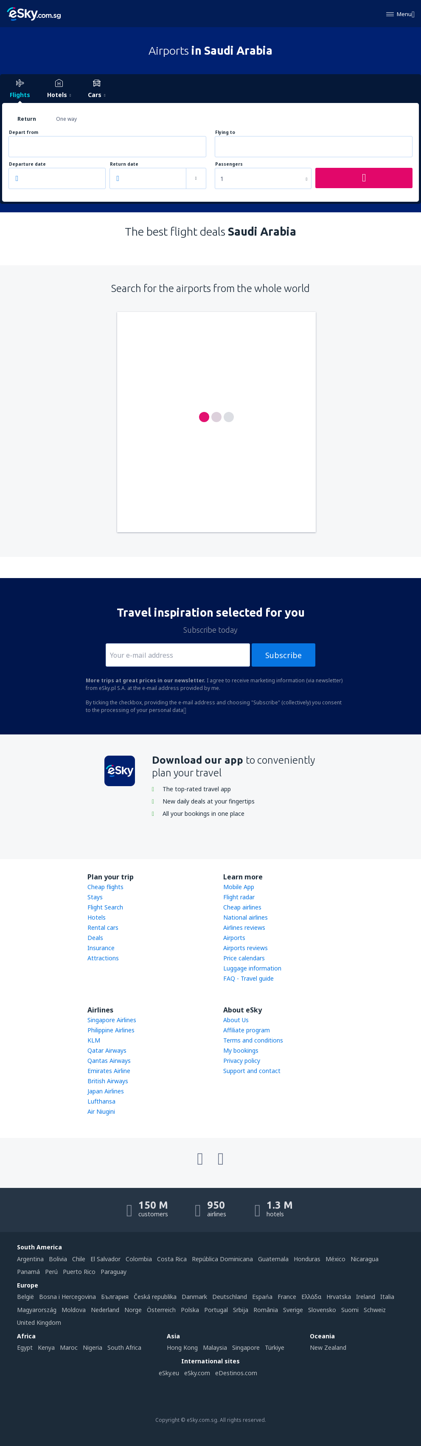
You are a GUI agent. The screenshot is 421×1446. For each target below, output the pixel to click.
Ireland (365, 1297)
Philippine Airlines (111, 1030)
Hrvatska (338, 1297)
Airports (234, 938)
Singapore (246, 1347)
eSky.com (197, 1373)
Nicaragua (365, 1259)
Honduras (307, 1259)
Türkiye (274, 1347)
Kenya (46, 1347)
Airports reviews (245, 948)
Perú (51, 1272)
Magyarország (36, 1310)
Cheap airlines (242, 907)
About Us (236, 1020)
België (25, 1297)
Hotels (96, 917)
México (335, 1259)
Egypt (25, 1347)
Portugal (216, 1310)
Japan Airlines (105, 1091)
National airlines (245, 917)
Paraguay (113, 1272)
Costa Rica (172, 1259)
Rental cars (102, 927)
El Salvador (105, 1259)
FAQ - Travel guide (248, 978)
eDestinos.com (236, 1373)
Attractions (103, 958)
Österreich (161, 1310)
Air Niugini (101, 1111)
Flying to (225, 132)
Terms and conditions (253, 1040)
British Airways (107, 1081)
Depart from (23, 132)
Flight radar (239, 897)
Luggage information (252, 968)
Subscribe (283, 655)
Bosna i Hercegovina (67, 1297)
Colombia (139, 1259)
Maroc (69, 1347)
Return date (124, 164)
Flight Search (105, 907)
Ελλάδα (311, 1297)
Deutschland (229, 1297)
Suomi (350, 1310)
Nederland (105, 1310)
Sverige (293, 1310)
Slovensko (322, 1310)
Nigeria (92, 1347)
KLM (93, 1040)
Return (26, 118)
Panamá (28, 1272)
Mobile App (238, 887)
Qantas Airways (109, 1061)
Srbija (240, 1310)
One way (66, 118)
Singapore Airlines (111, 1020)
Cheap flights (105, 887)
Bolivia (58, 1259)
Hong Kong (182, 1347)
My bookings (240, 1050)
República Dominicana (222, 1259)
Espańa (262, 1297)
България (115, 1297)
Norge (133, 1310)
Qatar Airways (106, 1050)
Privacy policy (241, 1061)
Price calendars (244, 958)
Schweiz (375, 1310)
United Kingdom (39, 1322)
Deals (95, 938)
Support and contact (252, 1071)
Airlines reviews (244, 927)
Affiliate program (246, 1030)
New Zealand (328, 1347)
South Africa (124, 1347)
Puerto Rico (79, 1272)
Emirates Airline (108, 1071)
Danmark (194, 1297)
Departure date (27, 164)
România (265, 1310)
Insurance (101, 948)
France (287, 1297)
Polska (190, 1310)
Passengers (229, 164)
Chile (78, 1259)
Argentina (30, 1259)
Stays (95, 897)
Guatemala (273, 1259)
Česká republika (155, 1297)
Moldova (74, 1310)
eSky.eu (169, 1373)
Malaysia (215, 1347)
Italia (387, 1297)
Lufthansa (101, 1101)
